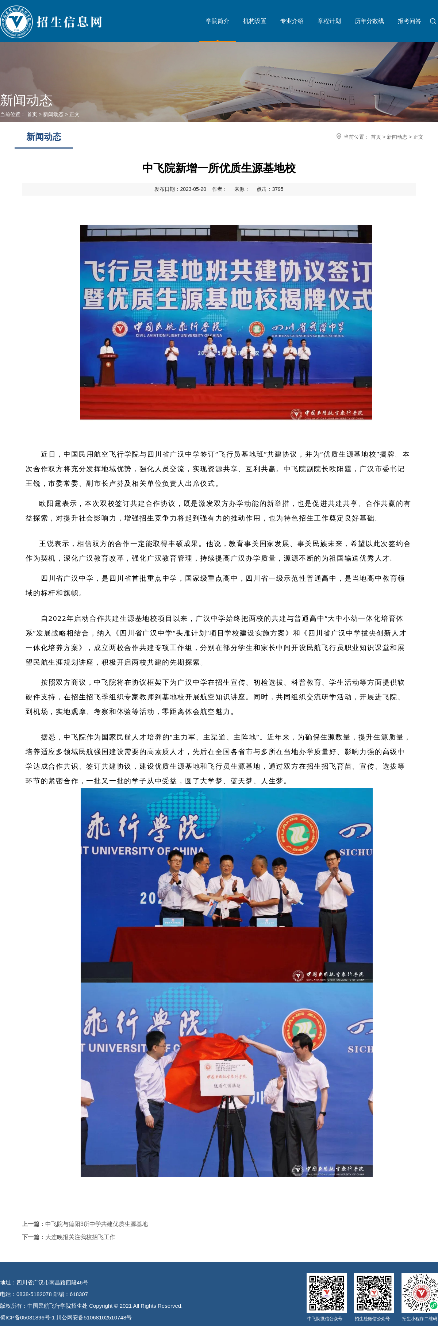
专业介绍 (292, 21)
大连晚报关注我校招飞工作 (68, 1237)
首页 (32, 114)
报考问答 (409, 21)
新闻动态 (53, 114)
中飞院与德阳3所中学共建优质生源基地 (85, 1224)
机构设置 (254, 21)
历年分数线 (369, 21)
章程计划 (329, 21)
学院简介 (217, 21)
